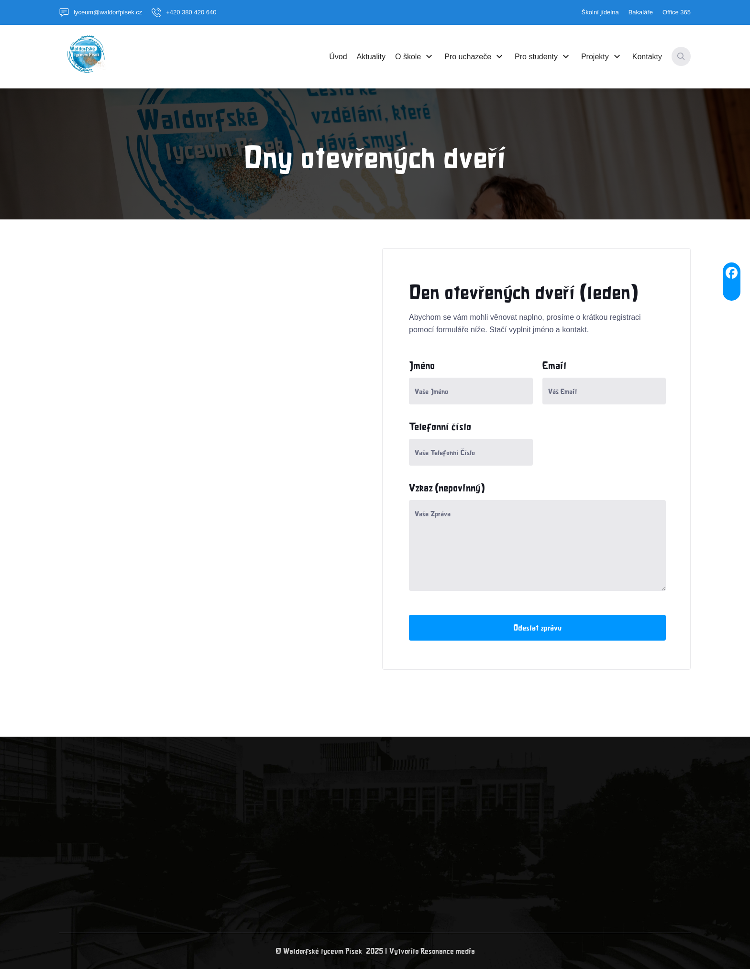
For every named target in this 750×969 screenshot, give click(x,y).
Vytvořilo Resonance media (432, 951)
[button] (415, 56)
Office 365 (676, 12)
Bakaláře (641, 12)
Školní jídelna (600, 12)
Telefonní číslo (440, 426)
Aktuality (371, 56)
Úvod (338, 56)
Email (554, 365)
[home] (83, 56)
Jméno (422, 365)
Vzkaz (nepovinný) (447, 487)
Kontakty (647, 56)
